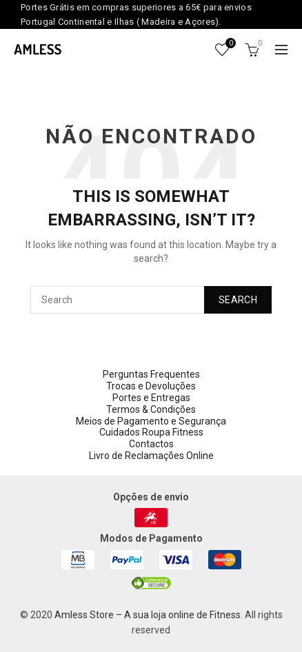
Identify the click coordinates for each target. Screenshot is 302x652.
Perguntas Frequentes (151, 374)
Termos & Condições (151, 409)
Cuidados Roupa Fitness (151, 432)
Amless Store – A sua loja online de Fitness (147, 614)
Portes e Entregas (151, 397)
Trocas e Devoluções (151, 385)
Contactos (151, 443)
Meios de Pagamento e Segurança (151, 421)
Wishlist (228, 43)
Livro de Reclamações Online (151, 455)
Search (238, 299)
